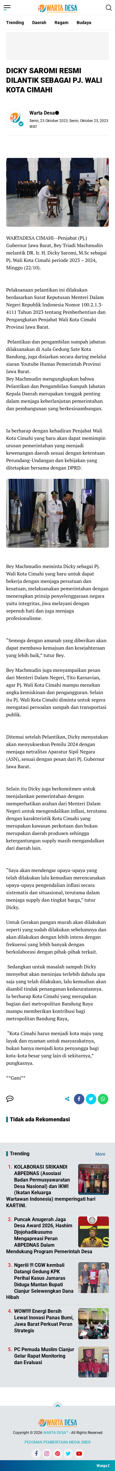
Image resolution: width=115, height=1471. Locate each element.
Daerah (39, 22)
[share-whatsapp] (103, 1099)
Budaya (84, 22)
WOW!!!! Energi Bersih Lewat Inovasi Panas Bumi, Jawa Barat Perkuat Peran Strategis (44, 1320)
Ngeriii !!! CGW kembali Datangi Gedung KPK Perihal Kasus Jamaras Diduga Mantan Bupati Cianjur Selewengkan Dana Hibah (40, 1281)
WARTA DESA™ (55, 1433)
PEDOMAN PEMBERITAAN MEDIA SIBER (57, 1442)
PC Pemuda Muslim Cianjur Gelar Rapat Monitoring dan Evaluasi (44, 1356)
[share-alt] (67, 1099)
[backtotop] (57, 1407)
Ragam (61, 22)
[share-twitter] (91, 1099)
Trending (15, 22)
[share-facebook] (79, 1099)
